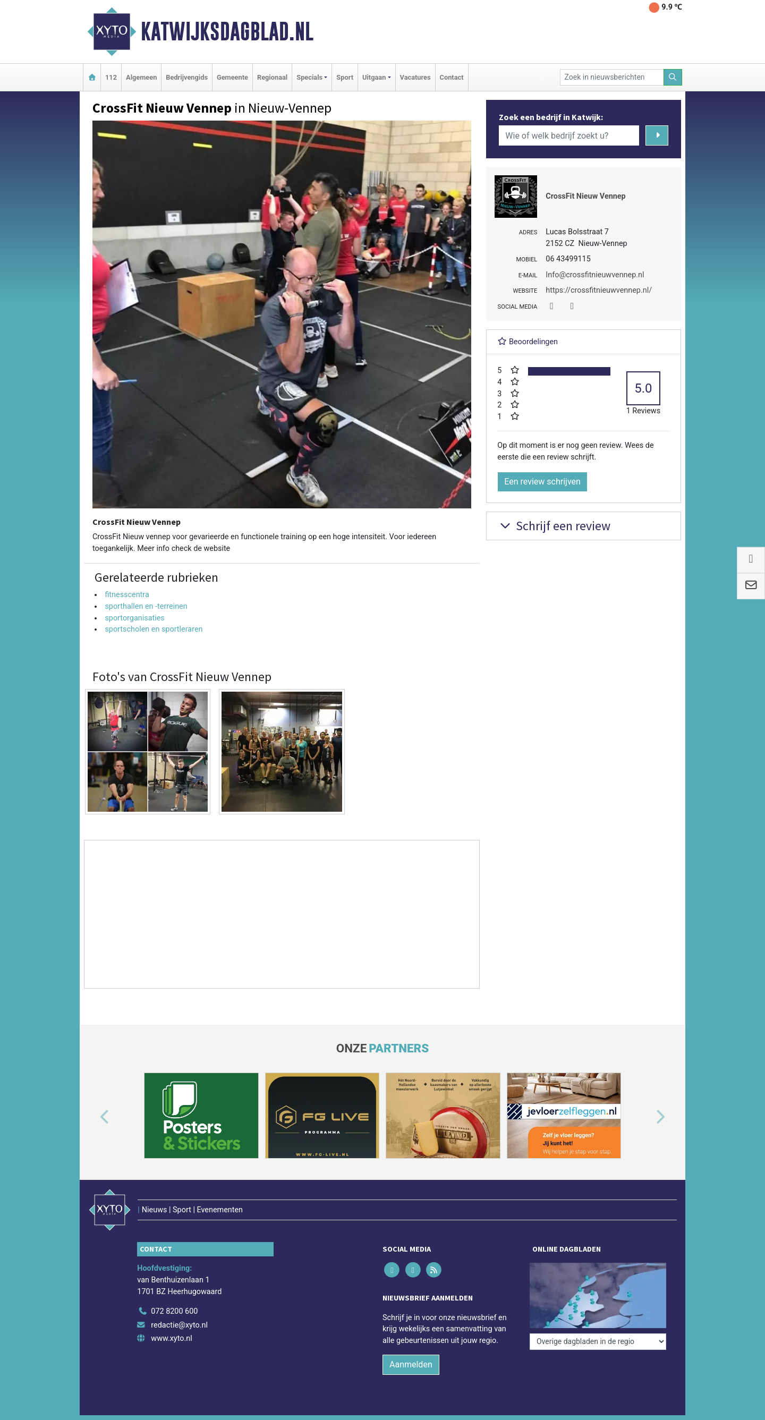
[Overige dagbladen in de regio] (598, 1341)
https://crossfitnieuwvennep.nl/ (599, 290)
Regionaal (272, 77)
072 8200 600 (174, 1311)
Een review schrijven (542, 482)
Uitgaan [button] (374, 77)
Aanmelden (410, 1364)
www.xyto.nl (171, 1338)
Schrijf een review (553, 525)
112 (111, 77)
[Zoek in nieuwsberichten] (612, 77)
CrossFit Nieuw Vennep (585, 196)
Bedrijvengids (187, 77)
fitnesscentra (127, 594)
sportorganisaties (134, 618)
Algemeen (141, 77)
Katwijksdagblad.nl (227, 31)
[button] (92, 1118)
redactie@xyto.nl (179, 1325)
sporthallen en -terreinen (146, 606)
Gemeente (232, 77)
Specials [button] (309, 77)
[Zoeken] (673, 77)
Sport (344, 77)
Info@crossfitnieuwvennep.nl (595, 274)
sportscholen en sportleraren (153, 629)
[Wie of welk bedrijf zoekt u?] (569, 135)
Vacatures (415, 77)
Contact (452, 77)
